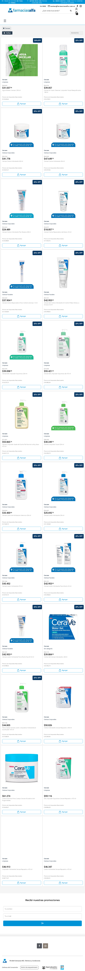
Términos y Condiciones (32, 961)
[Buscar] (55, 11)
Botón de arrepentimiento (29, 967)
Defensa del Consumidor (10, 967)
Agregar (21, 103)
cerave (6, 28)
